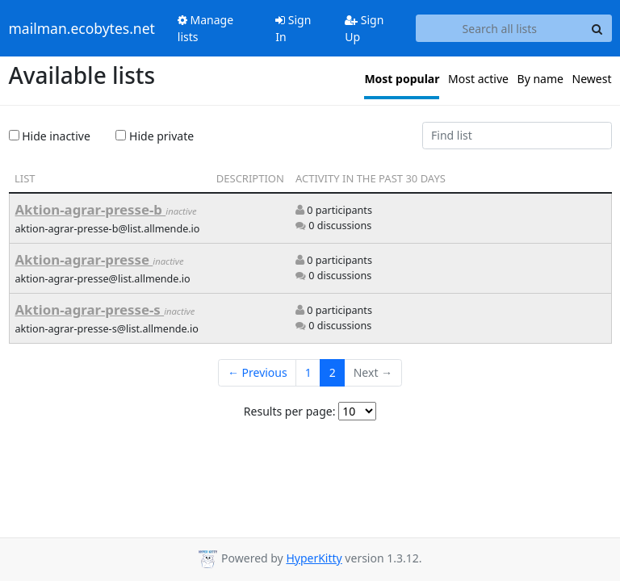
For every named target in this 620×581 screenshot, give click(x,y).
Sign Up (364, 28)
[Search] (597, 28)
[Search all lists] (499, 28)
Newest (592, 78)
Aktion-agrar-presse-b (90, 209)
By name (540, 78)
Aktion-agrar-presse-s (90, 309)
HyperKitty (313, 558)
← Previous (257, 372)
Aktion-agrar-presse (84, 259)
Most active (478, 78)
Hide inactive (49, 136)
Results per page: (290, 411)
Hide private (154, 136)
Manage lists (205, 28)
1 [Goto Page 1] (308, 372)
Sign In (293, 28)
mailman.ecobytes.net (82, 28)
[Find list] (517, 135)
